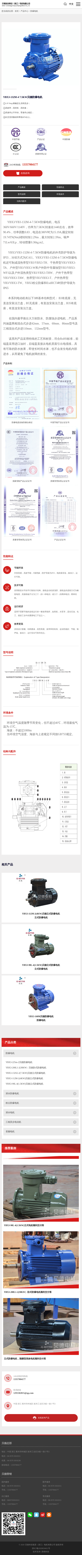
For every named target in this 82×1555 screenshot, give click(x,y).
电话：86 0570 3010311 (11, 1456)
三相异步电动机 (13, 1122)
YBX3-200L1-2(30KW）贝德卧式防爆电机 (26, 1067)
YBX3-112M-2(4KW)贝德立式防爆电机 (24, 1078)
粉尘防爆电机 (12, 1103)
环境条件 (60, 194)
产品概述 (21, 187)
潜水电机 (10, 1112)
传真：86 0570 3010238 (11, 1460)
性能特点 (60, 187)
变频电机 (10, 1131)
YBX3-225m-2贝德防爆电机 (19, 1062)
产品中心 (24, 11)
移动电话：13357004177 (11, 1465)
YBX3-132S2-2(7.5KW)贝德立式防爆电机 (25, 1073)
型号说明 (21, 194)
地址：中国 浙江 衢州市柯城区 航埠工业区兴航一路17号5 (25, 1452)
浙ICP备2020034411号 (41, 1548)
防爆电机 (34, 11)
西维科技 (45, 1552)
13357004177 (30, 164)
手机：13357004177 (10, 1490)
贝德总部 (7, 1443)
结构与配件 (21, 201)
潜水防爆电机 (12, 1093)
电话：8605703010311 (11, 1500)
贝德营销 (7, 1474)
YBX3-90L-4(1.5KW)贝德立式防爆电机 (24, 1084)
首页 (17, 11)
